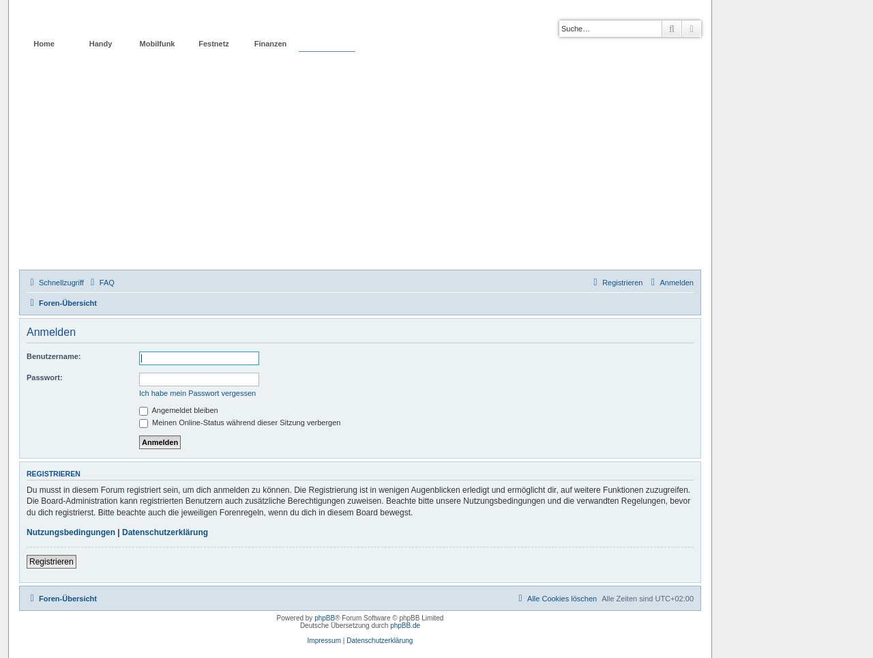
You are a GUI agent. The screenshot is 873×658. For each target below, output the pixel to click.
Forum (326, 44)
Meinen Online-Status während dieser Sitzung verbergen (239, 422)
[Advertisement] (360, 167)
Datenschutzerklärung (165, 532)
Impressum (324, 640)
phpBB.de (405, 625)
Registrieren (51, 562)
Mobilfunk (157, 44)
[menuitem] (101, 282)
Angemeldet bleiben (178, 410)
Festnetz (213, 44)
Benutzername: (53, 356)
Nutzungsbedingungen (71, 532)
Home (44, 44)
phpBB (324, 618)
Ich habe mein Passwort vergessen (197, 393)
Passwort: (45, 377)
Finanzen (270, 44)
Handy (101, 44)
